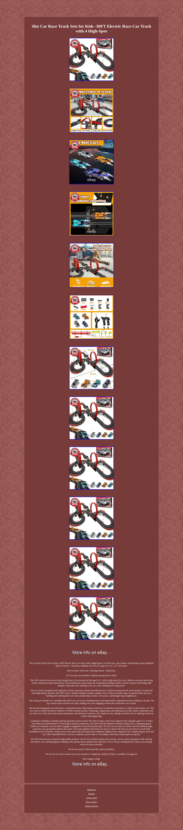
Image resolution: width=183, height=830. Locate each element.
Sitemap (91, 794)
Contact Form (91, 798)
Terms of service (91, 806)
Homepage (91, 789)
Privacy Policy (91, 802)
